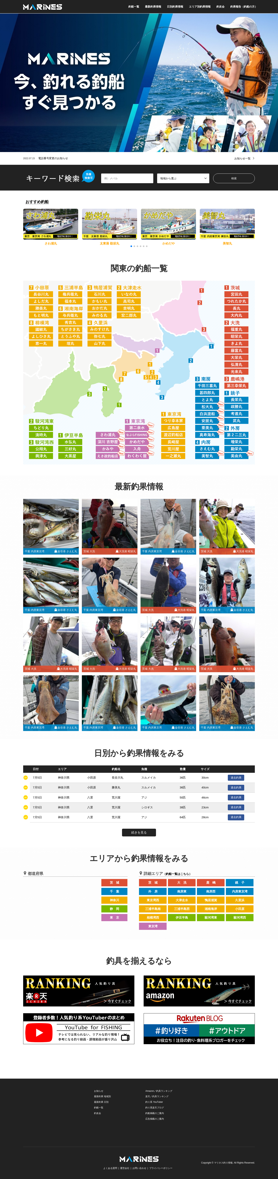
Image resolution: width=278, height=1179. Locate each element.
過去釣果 (236, 777)
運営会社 (124, 1168)
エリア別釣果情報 (200, 6)
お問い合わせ (139, 1168)
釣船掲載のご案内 (154, 1113)
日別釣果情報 (175, 6)
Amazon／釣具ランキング (158, 1091)
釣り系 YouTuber (154, 1102)
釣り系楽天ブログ (154, 1107)
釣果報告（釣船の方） (243, 6)
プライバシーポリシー (160, 1168)
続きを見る (139, 832)
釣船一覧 (133, 6)
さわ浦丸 (51, 243)
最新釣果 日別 (101, 1102)
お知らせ (98, 1091)
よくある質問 (110, 1168)
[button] (251, 227)
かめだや (168, 243)
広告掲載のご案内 (154, 1118)
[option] (139, 83)
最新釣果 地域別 (102, 1096)
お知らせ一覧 (242, 158)
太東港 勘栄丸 (109, 243)
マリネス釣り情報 (223, 1163)
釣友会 (220, 6)
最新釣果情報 (153, 6)
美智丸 (227, 243)
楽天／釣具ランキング (157, 1096)
